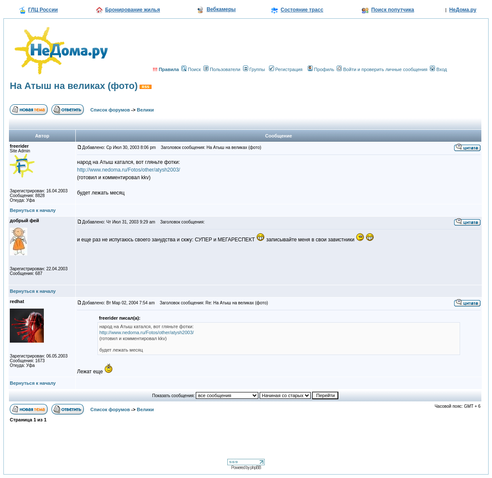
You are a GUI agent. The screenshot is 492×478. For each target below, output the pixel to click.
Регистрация (286, 69)
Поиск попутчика (392, 10)
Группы (254, 69)
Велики (145, 109)
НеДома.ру (462, 10)
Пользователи (221, 69)
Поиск (190, 69)
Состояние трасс (301, 10)
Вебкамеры (220, 9)
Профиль (321, 69)
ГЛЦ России (43, 10)
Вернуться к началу (33, 210)
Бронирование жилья (132, 10)
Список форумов (110, 109)
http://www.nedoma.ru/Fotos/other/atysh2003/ (128, 170)
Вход (438, 69)
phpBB (255, 467)
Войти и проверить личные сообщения (382, 69)
